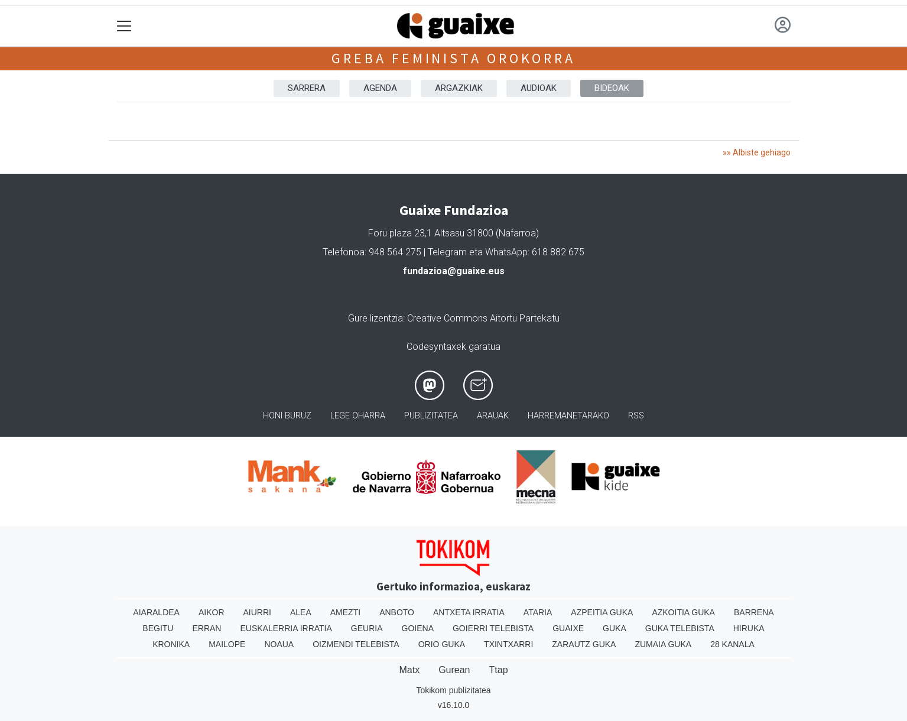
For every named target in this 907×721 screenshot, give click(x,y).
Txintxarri (508, 644)
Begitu (157, 628)
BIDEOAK (611, 88)
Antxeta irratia (469, 612)
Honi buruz (287, 416)
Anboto (396, 612)
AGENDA (380, 88)
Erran (206, 628)
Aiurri (257, 612)
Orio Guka (441, 644)
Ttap (498, 670)
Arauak (493, 416)
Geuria (367, 628)
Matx (409, 670)
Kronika (171, 644)
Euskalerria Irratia (285, 628)
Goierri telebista (493, 628)
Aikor (212, 612)
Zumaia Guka (663, 644)
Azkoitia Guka (683, 612)
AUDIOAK (539, 88)
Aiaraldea (156, 612)
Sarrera (307, 88)
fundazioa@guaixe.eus (454, 271)
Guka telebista (679, 628)
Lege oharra (357, 416)
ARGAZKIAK (459, 88)
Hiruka (749, 628)
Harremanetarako (568, 416)
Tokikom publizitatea (453, 690)
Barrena (754, 612)
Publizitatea (431, 416)
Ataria (538, 612)
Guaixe (568, 628)
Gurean (454, 670)
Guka (614, 628)
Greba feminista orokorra (453, 58)
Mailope (227, 644)
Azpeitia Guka (602, 612)
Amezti (345, 612)
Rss (636, 416)
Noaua (279, 644)
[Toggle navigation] (124, 26)
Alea (300, 612)
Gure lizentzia (375, 318)
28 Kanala (732, 644)
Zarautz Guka (584, 644)
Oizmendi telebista (356, 644)
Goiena (418, 628)
